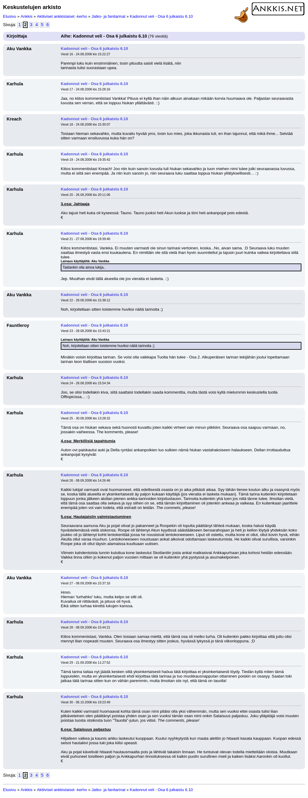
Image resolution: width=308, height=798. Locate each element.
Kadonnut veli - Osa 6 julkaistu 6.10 (161, 16)
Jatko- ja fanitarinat (108, 16)
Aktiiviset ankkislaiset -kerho (62, 16)
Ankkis (26, 16)
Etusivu (9, 16)
